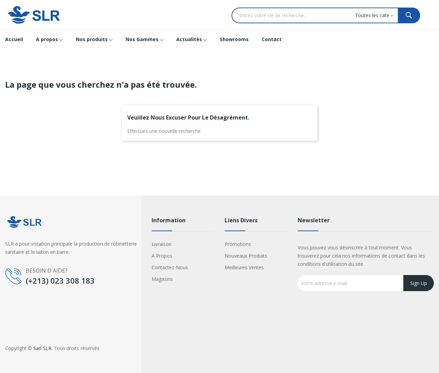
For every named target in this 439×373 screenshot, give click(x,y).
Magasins (162, 279)
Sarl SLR (42, 348)
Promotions (238, 244)
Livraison (161, 244)
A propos (162, 255)
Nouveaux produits (246, 255)
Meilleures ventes (244, 267)
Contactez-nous (170, 267)
